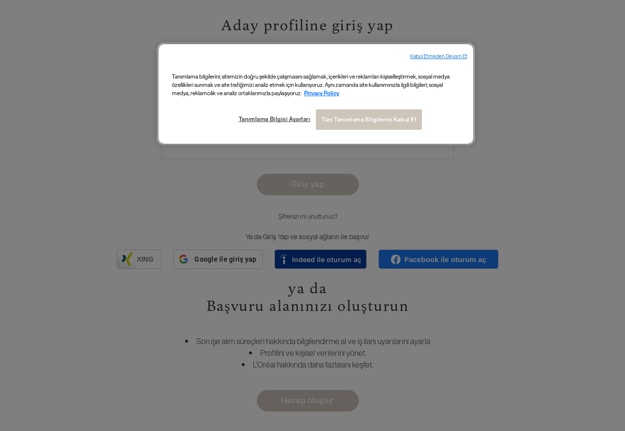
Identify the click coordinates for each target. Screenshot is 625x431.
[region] (316, 94)
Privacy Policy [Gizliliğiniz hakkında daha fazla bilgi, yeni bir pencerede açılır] (321, 93)
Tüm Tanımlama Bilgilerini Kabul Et (369, 119)
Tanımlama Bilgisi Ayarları (275, 119)
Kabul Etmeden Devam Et (438, 56)
